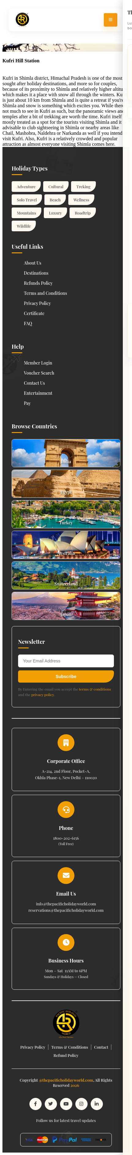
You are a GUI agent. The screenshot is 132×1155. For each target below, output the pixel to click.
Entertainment (38, 393)
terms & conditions (95, 689)
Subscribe (66, 676)
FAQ (28, 323)
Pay (27, 403)
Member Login (38, 363)
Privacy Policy (37, 303)
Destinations (36, 273)
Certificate (34, 313)
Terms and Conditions (45, 293)
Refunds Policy (38, 283)
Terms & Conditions (69, 1047)
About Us (32, 263)
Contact (101, 1047)
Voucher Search (39, 373)
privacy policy (42, 694)
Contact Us (34, 383)
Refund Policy (66, 1055)
